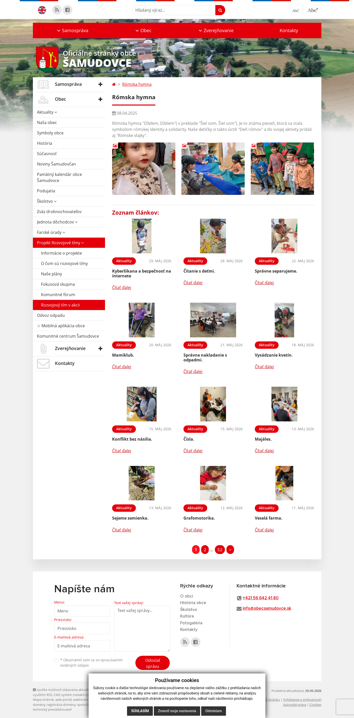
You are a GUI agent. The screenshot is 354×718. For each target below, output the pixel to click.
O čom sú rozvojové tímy (64, 263)
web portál (63, 699)
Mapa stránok (43, 699)
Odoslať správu (152, 663)
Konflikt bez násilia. (132, 439)
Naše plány (51, 274)
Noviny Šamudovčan (56, 164)
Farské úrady (51, 232)
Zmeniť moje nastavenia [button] (177, 711)
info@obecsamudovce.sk (267, 608)
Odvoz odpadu (51, 315)
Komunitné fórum (58, 294)
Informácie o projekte (61, 253)
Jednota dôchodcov (57, 222)
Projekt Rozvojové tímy (60, 242)
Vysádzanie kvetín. (274, 355)
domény (39, 704)
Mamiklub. (123, 355)
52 (219, 549)
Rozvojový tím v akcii (60, 305)
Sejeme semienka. (130, 518)
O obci (186, 596)
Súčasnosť (47, 153)
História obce (193, 603)
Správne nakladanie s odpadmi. (205, 357)
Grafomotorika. (199, 518)
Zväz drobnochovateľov (59, 211)
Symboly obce (50, 133)
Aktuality (47, 112)
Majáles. (263, 439)
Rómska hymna (137, 84)
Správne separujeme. (276, 271)
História (44, 143)
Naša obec (47, 122)
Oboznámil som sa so (91, 663)
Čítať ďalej (121, 287)
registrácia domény (61, 704)
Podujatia (46, 191)
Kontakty (289, 30)
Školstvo (46, 201)
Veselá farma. (268, 518)
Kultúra (187, 616)
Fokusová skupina (58, 284)
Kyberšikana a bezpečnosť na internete (141, 273)
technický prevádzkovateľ (52, 709)
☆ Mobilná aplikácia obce (61, 326)
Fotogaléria (191, 623)
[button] (72, 30)
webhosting (82, 699)
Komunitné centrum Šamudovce (68, 336)
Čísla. (188, 439)
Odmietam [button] (213, 711)
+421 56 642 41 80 (261, 598)
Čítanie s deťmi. (199, 271)
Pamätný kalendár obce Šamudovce (59, 177)
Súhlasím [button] (140, 711)
